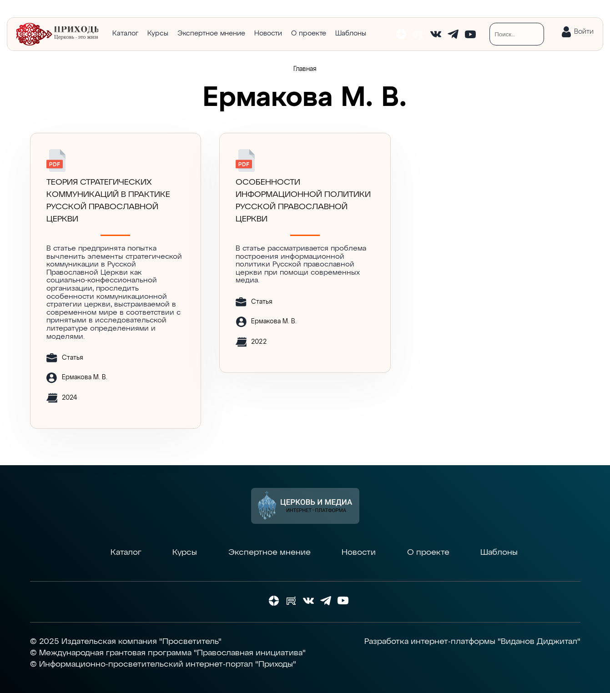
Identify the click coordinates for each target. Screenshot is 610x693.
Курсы (157, 33)
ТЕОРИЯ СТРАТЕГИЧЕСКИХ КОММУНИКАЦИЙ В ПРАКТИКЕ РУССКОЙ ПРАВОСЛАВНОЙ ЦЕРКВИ (108, 200)
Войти (584, 31)
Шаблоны (350, 33)
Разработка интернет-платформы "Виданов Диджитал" (472, 642)
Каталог (125, 33)
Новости (268, 33)
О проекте (308, 33)
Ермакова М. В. (84, 377)
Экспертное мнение (211, 33)
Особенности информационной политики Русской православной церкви (303, 200)
